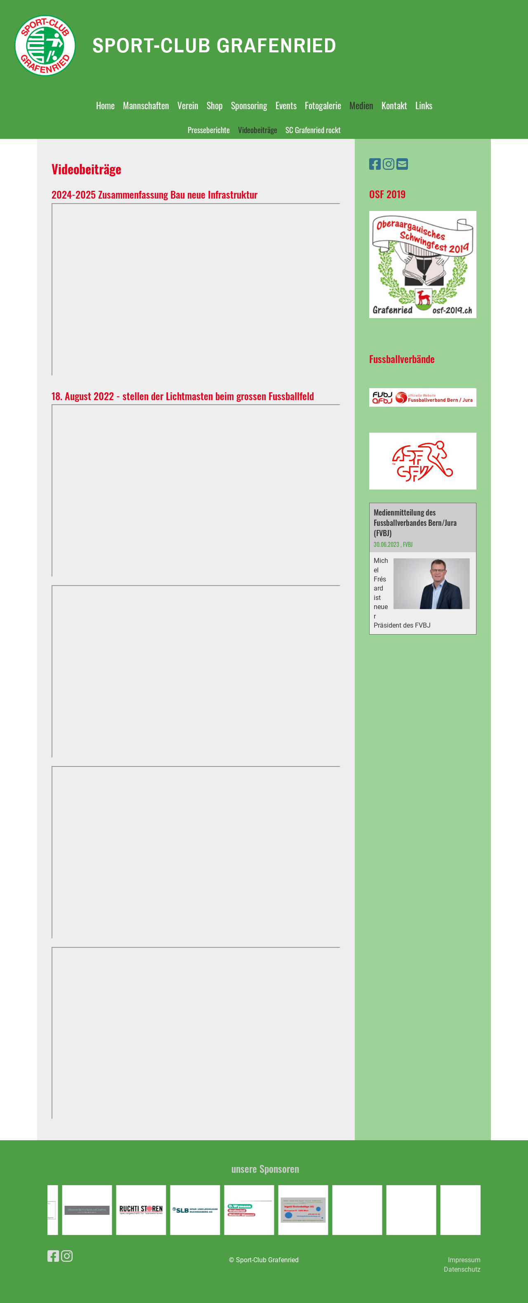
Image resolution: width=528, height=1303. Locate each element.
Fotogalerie (323, 105)
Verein (187, 105)
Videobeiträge (257, 129)
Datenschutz (462, 1269)
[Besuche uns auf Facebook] (375, 164)
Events (286, 105)
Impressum (464, 1260)
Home (105, 105)
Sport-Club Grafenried (214, 45)
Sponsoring (249, 105)
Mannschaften (146, 105)
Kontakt (394, 105)
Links (423, 105)
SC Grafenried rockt (313, 129)
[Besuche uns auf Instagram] (388, 164)
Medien (361, 105)
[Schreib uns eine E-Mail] (402, 164)
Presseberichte (209, 129)
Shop (215, 105)
